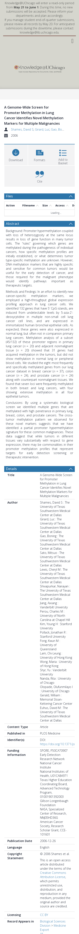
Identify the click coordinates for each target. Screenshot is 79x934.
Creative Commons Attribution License (53, 875)
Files (9, 196)
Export (44, 930)
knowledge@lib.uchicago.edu (39, 32)
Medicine (60, 926)
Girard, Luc (42, 129)
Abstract (12, 223)
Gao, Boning (59, 129)
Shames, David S (22, 129)
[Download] (16, 154)
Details (11, 468)
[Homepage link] (39, 68)
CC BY (44, 915)
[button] (39, 154)
